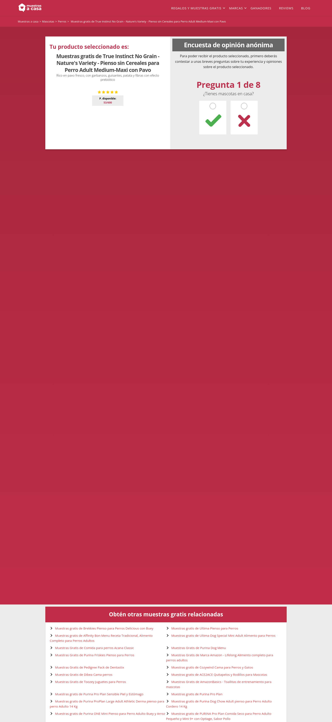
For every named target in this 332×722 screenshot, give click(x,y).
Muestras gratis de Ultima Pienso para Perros (204, 628)
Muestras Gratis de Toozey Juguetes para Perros (90, 682)
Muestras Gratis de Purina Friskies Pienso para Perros (94, 655)
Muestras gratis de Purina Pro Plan (196, 694)
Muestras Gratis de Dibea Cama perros (83, 674)
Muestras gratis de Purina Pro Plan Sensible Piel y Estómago (99, 694)
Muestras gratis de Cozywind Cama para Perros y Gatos (212, 667)
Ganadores (260, 8)
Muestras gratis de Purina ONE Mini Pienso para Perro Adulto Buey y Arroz (110, 713)
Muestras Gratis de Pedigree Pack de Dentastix (89, 667)
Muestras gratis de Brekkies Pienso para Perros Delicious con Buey (104, 628)
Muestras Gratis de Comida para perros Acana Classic (94, 648)
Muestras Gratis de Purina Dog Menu (198, 648)
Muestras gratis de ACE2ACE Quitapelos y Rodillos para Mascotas (219, 674)
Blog (305, 8)
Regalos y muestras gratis (196, 8)
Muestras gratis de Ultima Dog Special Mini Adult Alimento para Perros (223, 635)
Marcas (236, 8)
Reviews (286, 8)
